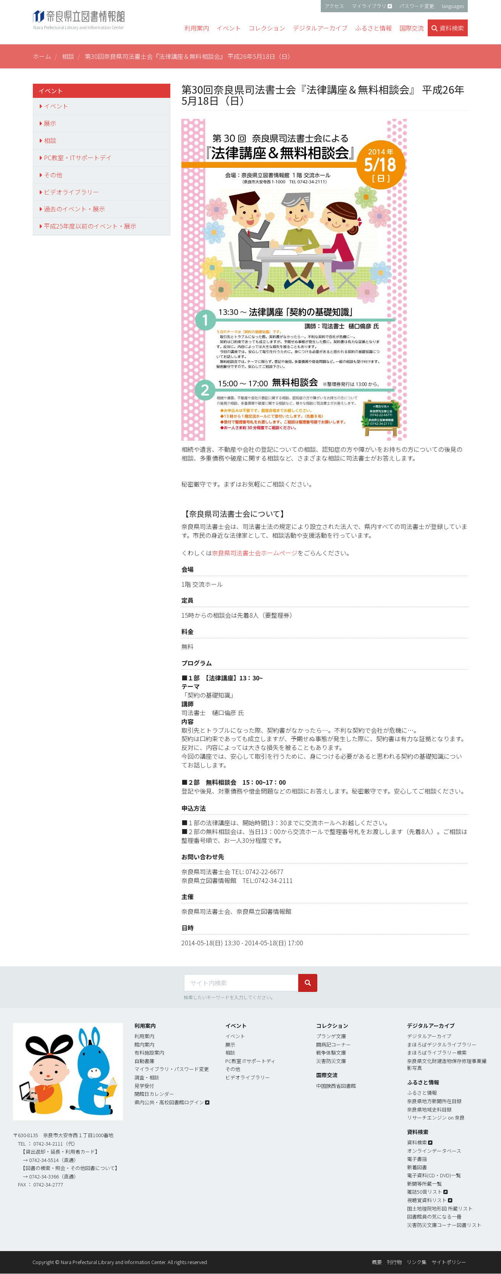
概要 (377, 1262)
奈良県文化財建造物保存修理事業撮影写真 (446, 1064)
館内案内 (144, 1044)
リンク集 (417, 1262)
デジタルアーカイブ (429, 1036)
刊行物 (394, 1262)
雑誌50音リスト (424, 1191)
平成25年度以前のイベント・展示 (90, 225)
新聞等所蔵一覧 (424, 1183)
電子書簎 (417, 1158)
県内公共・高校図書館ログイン (169, 1102)
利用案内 (144, 1036)
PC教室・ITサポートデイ (78, 157)
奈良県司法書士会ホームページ (254, 552)
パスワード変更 (416, 6)
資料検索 (417, 1142)
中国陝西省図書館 (336, 1085)
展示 (50, 123)
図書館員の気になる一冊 (434, 1216)
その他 (53, 174)
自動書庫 (144, 1061)
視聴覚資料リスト (427, 1200)
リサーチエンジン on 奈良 (436, 1117)
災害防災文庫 (331, 1061)
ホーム (42, 56)
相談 (68, 56)
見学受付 (144, 1085)
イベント (56, 105)
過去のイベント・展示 (74, 208)
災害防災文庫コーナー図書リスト (444, 1225)
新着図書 (417, 1167)
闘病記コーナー (333, 1044)
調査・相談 (146, 1077)
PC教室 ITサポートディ (250, 1061)
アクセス (334, 6)
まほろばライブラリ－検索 (437, 1052)
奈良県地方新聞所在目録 (434, 1101)
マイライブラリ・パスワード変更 (171, 1069)
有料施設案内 (149, 1052)
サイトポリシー (449, 1262)
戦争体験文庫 (331, 1052)
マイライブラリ (369, 6)
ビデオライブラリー (71, 191)
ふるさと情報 (422, 1092)
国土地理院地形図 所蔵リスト (440, 1208)
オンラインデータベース (434, 1150)
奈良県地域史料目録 (429, 1109)
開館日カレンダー (154, 1093)
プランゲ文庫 (331, 1036)
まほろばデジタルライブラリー (442, 1044)
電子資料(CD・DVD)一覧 (434, 1175)
